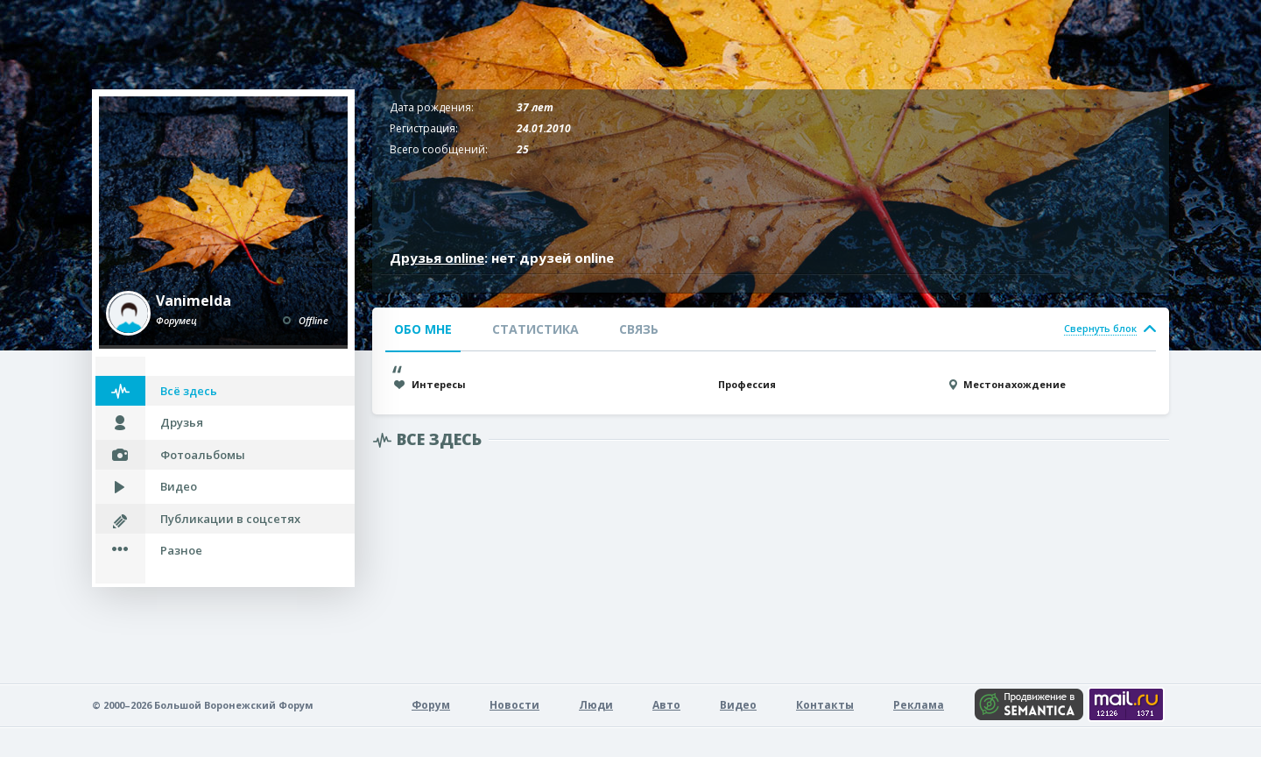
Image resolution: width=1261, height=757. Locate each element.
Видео (178, 486)
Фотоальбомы (202, 455)
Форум (431, 704)
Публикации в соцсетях (230, 519)
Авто (666, 704)
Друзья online (437, 257)
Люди (596, 704)
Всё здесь (188, 391)
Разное (181, 550)
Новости (514, 704)
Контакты (825, 704)
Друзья (181, 422)
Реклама (918, 704)
